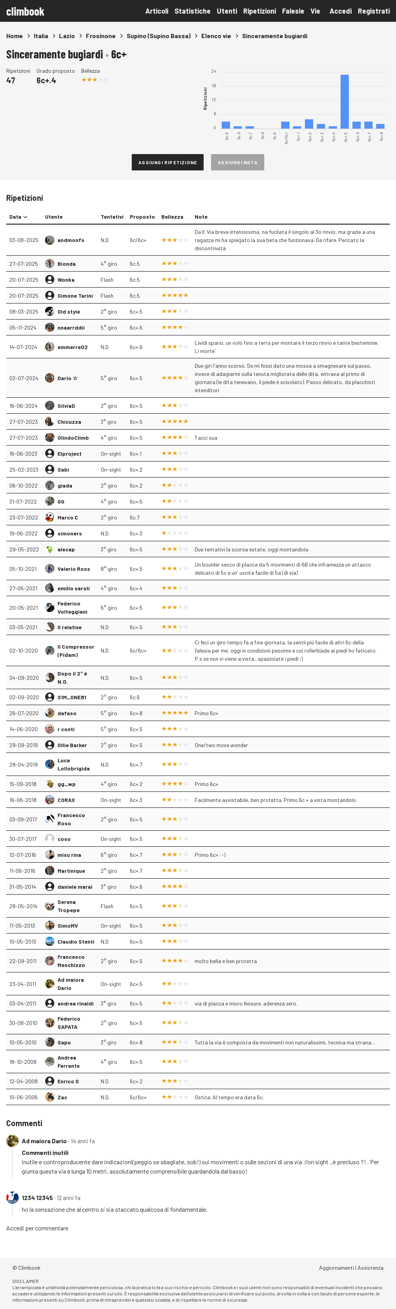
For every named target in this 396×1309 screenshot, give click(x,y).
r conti (66, 729)
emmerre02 (73, 347)
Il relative (70, 627)
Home (14, 35)
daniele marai (75, 886)
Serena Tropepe (69, 905)
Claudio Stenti (76, 941)
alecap (66, 549)
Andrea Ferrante (69, 1061)
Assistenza (371, 1267)
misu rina (69, 854)
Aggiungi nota (238, 162)
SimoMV (68, 925)
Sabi (63, 469)
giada (65, 485)
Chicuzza (69, 421)
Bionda (67, 263)
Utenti (227, 11)
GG (61, 501)
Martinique (71, 870)
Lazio (67, 35)
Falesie (293, 11)
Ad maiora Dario (71, 983)
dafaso (67, 713)
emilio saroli (74, 588)
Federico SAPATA (69, 1022)
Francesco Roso (71, 819)
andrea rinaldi (76, 1003)
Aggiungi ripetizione (167, 162)
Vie (315, 11)
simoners (70, 533)
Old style (69, 311)
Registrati (374, 11)
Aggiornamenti (336, 1267)
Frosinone (101, 35)
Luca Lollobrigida (74, 764)
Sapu (64, 1042)
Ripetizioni (259, 11)
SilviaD (66, 405)
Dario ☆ (68, 378)
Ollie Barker (72, 745)
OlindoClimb (73, 437)
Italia (41, 35)
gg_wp (67, 784)
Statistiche (192, 11)
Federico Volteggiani (72, 607)
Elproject (70, 453)
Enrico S (68, 1081)
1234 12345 (37, 1197)
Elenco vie (216, 35)
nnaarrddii (71, 327)
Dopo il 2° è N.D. (72, 677)
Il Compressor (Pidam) (76, 650)
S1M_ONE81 (72, 697)
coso (64, 838)
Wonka (66, 279)
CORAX (66, 800)
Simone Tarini (75, 295)
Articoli (156, 11)
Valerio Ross (74, 568)
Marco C (68, 517)
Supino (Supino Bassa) (158, 35)
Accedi (341, 11)
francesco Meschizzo (71, 960)
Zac (62, 1097)
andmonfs (71, 240)
